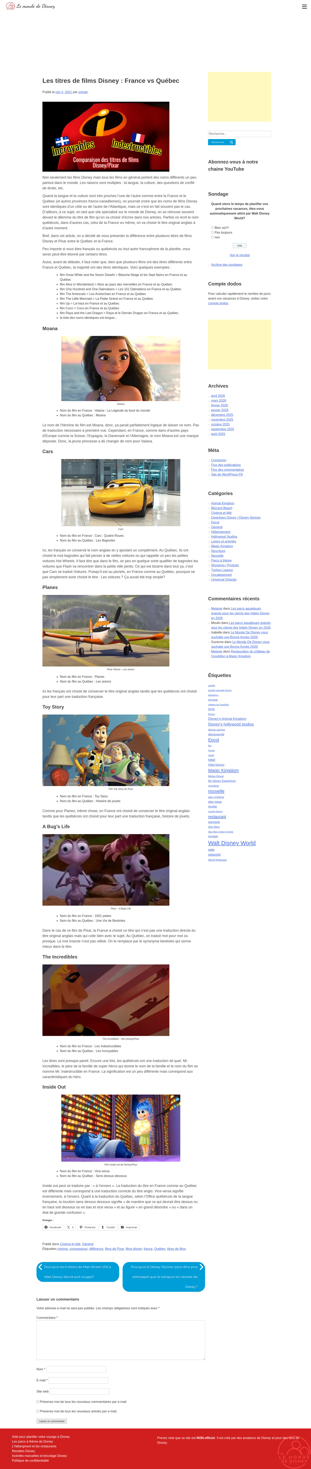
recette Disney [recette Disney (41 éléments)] (215, 811)
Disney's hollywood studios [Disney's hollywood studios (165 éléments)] (231, 724)
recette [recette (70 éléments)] (212, 806)
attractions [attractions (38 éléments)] (213, 695)
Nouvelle (217, 555)
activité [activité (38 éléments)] (211, 685)
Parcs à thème (221, 560)
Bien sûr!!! (222, 227)
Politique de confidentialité (30, 1460)
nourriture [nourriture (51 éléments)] (213, 785)
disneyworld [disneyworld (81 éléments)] (216, 734)
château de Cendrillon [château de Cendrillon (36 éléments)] (218, 704)
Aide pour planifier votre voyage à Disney (41, 1436)
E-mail (42, 1380)
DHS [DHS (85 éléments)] (211, 709)
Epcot (215, 522)
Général (87, 1244)
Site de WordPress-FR (227, 474)
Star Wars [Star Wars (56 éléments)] (214, 826)
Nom (40, 1369)
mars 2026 (218, 400)
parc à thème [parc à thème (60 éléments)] (216, 797)
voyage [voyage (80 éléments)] (213, 836)
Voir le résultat (240, 255)
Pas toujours (223, 232)
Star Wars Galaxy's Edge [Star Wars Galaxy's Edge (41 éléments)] (220, 832)
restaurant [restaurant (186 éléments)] (217, 816)
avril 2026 (218, 395)
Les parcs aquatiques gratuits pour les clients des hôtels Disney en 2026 (240, 613)
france (148, 1248)
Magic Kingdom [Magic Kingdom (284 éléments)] (223, 770)
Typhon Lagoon (222, 570)
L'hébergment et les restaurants (34, 1446)
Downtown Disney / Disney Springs (235, 517)
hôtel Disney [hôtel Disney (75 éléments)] (216, 764)
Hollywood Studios (224, 536)
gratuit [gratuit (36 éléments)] (211, 755)
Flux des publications (226, 465)
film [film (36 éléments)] (209, 746)
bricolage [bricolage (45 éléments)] (213, 699)
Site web (42, 1391)
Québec (159, 1248)
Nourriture (218, 551)
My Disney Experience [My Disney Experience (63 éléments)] (222, 780)
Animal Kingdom (222, 503)
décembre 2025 (222, 415)
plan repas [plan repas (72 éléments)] (215, 801)
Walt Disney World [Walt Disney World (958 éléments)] (232, 843)
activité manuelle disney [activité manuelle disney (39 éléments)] (220, 690)
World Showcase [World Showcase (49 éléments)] (217, 860)
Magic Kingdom (222, 546)
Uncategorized (221, 574)
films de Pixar (114, 1248)
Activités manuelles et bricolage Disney (39, 1455)
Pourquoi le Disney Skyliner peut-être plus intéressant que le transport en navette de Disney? (163, 1277)
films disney (134, 1248)
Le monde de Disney (36, 6)
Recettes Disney (23, 1451)
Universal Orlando (223, 579)
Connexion (218, 460)
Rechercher (217, 142)
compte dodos (218, 303)
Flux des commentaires (227, 469)
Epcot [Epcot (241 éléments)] (213, 740)
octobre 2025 (220, 424)
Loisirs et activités (223, 541)
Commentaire (47, 1317)
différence (96, 1248)
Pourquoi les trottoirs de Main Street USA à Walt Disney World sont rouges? (78, 1272)
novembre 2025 (222, 419)
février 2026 (219, 405)
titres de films (176, 1248)
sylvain (83, 92)
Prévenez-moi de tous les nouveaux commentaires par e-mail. (83, 1401)
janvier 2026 (219, 410)
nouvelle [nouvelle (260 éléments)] (216, 791)
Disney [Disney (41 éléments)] (211, 714)
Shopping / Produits (225, 565)
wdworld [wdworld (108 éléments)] (214, 855)
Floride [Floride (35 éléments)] (211, 750)
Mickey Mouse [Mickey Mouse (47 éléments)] (216, 776)
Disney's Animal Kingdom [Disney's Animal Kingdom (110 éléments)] (227, 719)
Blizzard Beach (221, 508)
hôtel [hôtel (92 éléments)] (211, 760)
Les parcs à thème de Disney (32, 1441)
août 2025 (218, 434)
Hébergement (220, 532)
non (217, 237)
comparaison (78, 1248)
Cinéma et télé (70, 1244)
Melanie (216, 608)
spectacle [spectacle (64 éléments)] (214, 822)
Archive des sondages (226, 264)
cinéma (63, 1248)
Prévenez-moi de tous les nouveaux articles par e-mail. (78, 1411)
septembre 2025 (222, 429)
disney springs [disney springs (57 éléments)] (216, 729)
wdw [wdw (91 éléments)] (211, 849)
